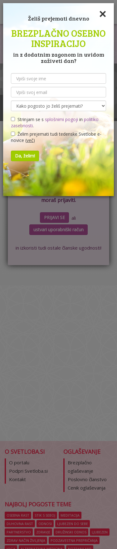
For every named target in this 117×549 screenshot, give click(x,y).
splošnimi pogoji (61, 119)
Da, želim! (25, 156)
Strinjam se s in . (55, 122)
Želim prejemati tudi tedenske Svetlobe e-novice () (56, 137)
